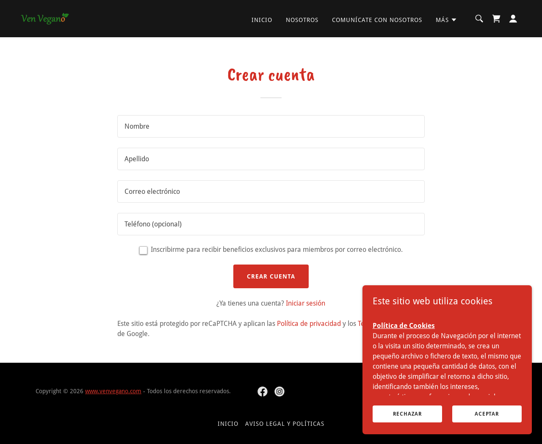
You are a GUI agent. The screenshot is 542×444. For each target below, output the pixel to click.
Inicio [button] (228, 423)
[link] (44, 18)
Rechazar (407, 413)
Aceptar (487, 413)
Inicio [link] (262, 20)
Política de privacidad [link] (309, 324)
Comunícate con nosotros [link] (377, 20)
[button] (446, 20)
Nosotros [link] (302, 20)
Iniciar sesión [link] (305, 303)
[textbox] (270, 126)
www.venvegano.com (113, 391)
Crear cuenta (271, 276)
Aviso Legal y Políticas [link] (284, 423)
